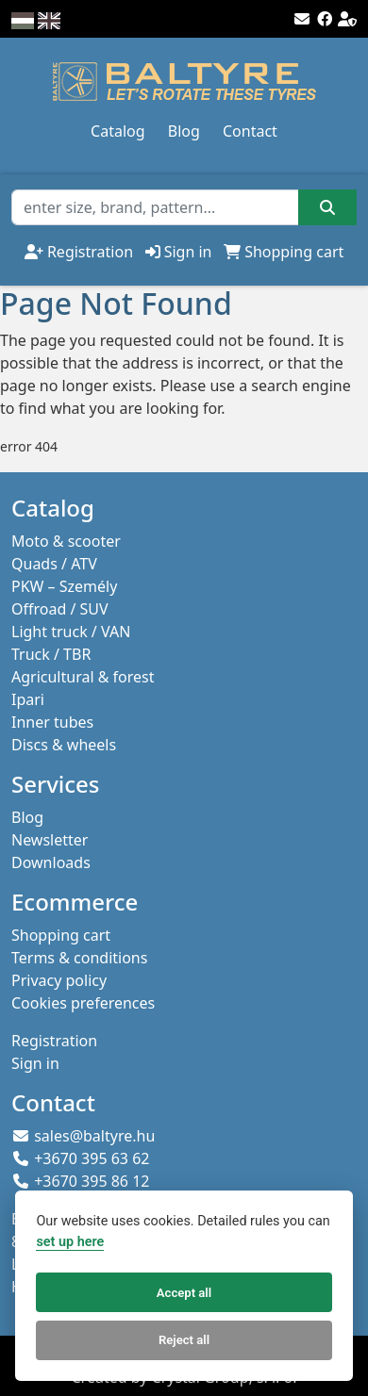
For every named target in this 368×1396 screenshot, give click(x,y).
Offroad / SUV (60, 609)
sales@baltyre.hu (94, 1135)
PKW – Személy (64, 586)
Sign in (188, 251)
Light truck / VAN (70, 631)
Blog (184, 131)
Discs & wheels (63, 744)
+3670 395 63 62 (91, 1158)
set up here (70, 1242)
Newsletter (49, 839)
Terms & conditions (79, 957)
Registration (90, 251)
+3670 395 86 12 (91, 1181)
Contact (250, 131)
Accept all (184, 1293)
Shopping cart (293, 251)
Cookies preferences (83, 1003)
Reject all (184, 1340)
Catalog (118, 131)
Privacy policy (59, 980)
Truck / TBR (51, 654)
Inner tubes (52, 722)
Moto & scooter (66, 541)
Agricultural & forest (83, 676)
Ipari (27, 699)
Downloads (51, 862)
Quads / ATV (54, 563)
